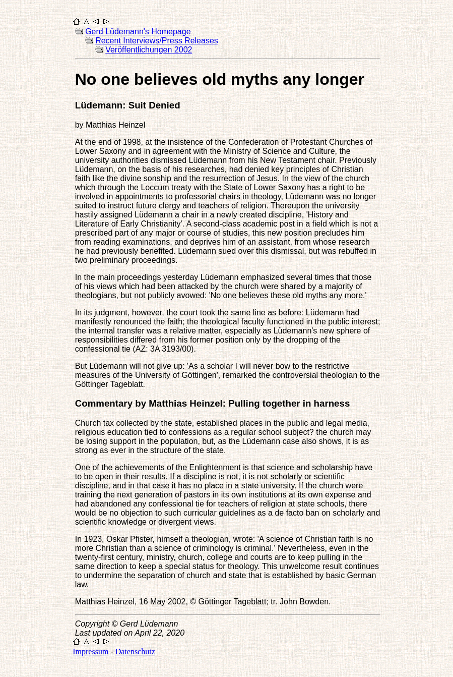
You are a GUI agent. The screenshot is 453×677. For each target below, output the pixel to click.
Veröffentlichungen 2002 (148, 49)
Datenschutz (135, 651)
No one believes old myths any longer (219, 79)
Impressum (90, 651)
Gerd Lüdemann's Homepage (137, 31)
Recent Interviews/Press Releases (156, 40)
